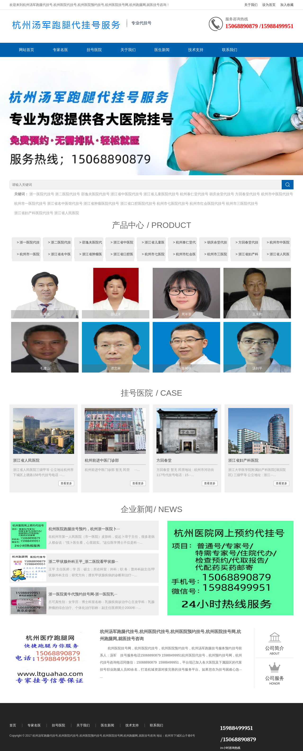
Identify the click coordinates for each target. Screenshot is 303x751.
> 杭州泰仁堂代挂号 (184, 246)
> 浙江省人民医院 (278, 258)
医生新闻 (161, 50)
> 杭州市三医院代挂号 (215, 258)
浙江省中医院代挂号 (127, 194)
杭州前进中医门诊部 (102, 460)
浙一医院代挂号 (41, 194)
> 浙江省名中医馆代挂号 (59, 258)
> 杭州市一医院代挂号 (28, 258)
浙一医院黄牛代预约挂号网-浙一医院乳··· (83, 594)
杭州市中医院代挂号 (277, 194)
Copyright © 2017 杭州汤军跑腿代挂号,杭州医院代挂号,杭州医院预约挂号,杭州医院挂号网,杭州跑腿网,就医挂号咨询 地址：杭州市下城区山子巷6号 (102, 735)
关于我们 (251, 5)
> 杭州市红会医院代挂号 (184, 258)
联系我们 (229, 50)
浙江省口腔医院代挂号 (138, 203)
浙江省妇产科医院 (243, 460)
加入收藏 (287, 5)
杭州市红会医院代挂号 (207, 203)
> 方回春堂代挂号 (247, 246)
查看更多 (66, 483)
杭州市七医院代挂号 (173, 203)
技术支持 (195, 50)
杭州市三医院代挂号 (242, 203)
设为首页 (269, 5)
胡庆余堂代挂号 (221, 194)
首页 (12, 725)
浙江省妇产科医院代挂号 (33, 213)
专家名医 (60, 50)
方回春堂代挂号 (247, 194)
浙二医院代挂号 (67, 194)
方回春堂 (164, 460)
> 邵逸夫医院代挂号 (90, 246)
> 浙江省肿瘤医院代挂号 (90, 258)
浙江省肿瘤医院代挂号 (101, 203)
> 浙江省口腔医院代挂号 (122, 258)
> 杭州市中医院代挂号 (278, 246)
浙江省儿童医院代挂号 (161, 194)
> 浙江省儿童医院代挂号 (153, 246)
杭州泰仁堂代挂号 (194, 194)
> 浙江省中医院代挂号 (122, 246)
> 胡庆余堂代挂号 (215, 246)
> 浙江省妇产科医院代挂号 (247, 258)
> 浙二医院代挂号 (59, 246)
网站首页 (26, 50)
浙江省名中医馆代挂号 (65, 203)
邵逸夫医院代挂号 (95, 194)
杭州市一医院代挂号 (30, 203)
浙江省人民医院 (66, 213)
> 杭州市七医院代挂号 (153, 258)
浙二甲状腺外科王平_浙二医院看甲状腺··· (83, 562)
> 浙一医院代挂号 (28, 246)
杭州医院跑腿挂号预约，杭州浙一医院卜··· (84, 529)
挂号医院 (94, 50)
